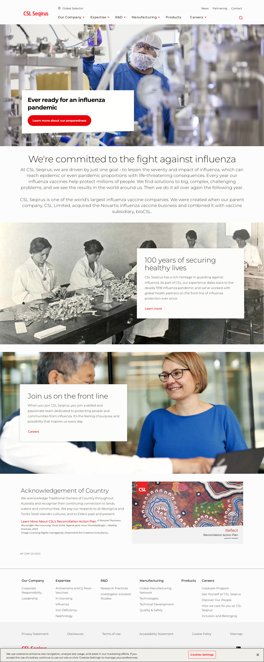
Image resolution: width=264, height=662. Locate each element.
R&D (121, 17)
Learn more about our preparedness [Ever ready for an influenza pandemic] (59, 120)
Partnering (220, 8)
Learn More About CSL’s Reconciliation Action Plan (58, 521)
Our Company (72, 17)
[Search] (240, 17)
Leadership (30, 598)
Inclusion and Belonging (219, 616)
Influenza (62, 604)
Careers (199, 17)
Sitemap (236, 634)
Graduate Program (215, 588)
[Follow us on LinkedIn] (236, 648)
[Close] (257, 657)
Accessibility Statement (156, 634)
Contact (236, 8)
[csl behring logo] (33, 649)
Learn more (153, 308)
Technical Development (157, 604)
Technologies (149, 598)
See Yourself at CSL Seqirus (221, 594)
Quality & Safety (151, 610)
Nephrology (64, 616)
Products (173, 17)
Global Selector (70, 8)
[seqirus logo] (36, 14)
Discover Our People (216, 600)
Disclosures (75, 634)
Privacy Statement (35, 634)
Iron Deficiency (66, 610)
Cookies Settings (202, 656)
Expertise (101, 17)
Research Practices (114, 588)
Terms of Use (111, 634)
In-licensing (64, 598)
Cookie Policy (201, 634)
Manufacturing (147, 17)
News (205, 8)
